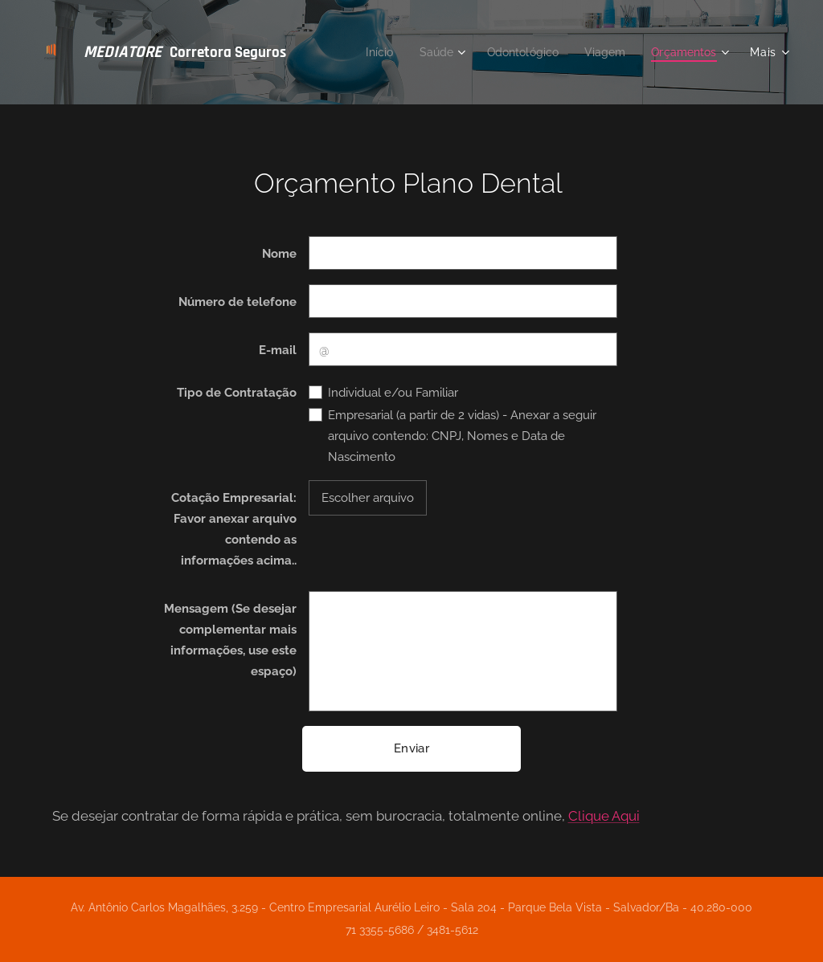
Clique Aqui (604, 816)
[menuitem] (366, 52)
